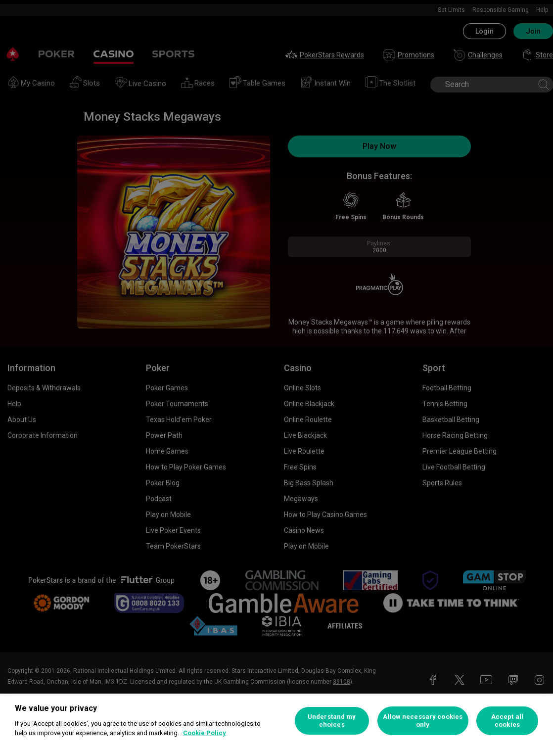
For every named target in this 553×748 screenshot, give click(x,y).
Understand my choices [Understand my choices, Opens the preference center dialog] (332, 720)
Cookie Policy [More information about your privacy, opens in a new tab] (204, 733)
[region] (276, 721)
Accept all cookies (507, 720)
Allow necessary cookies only (422, 720)
